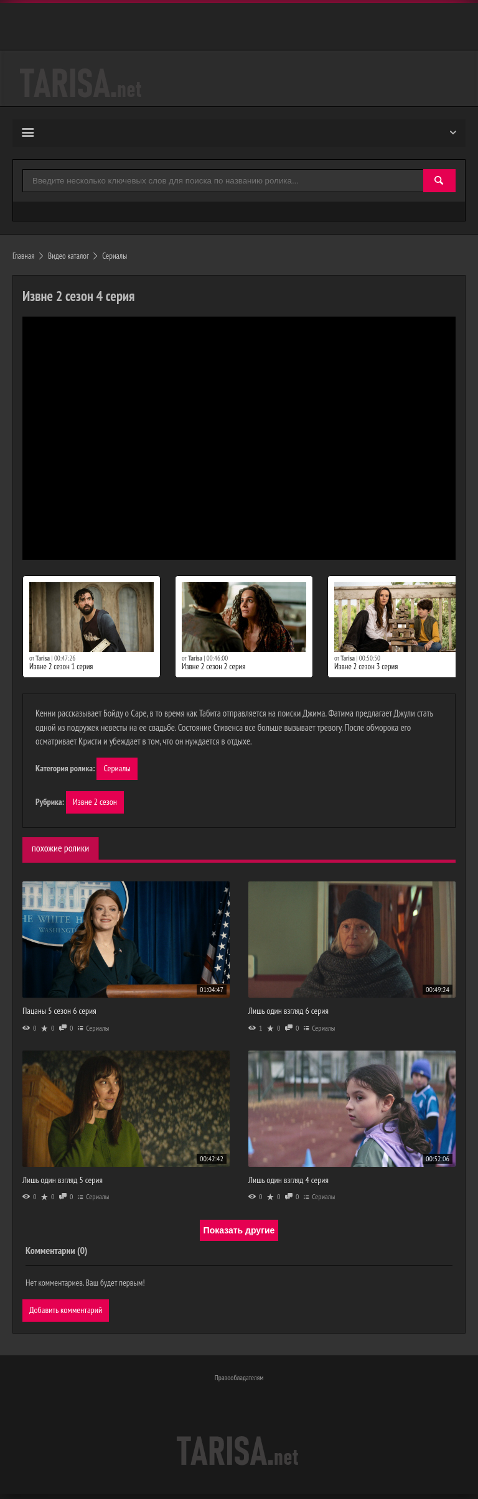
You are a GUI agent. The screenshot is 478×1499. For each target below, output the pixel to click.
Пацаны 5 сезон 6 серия (59, 1013)
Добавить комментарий (67, 1313)
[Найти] (439, 181)
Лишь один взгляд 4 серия (288, 1181)
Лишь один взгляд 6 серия (288, 1013)
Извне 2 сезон (96, 804)
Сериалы (117, 769)
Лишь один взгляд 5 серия (62, 1181)
